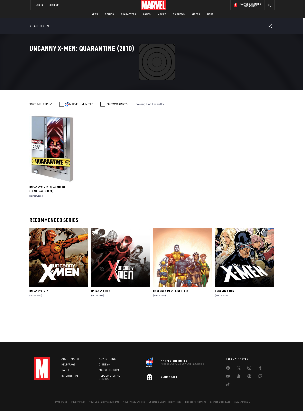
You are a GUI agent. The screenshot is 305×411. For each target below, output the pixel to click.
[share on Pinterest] (249, 377)
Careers (67, 370)
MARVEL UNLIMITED (81, 136)
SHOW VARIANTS (117, 136)
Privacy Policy (78, 401)
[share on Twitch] (260, 377)
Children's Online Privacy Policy (165, 401)
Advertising (107, 358)
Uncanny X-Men (39, 323)
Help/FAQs (68, 364)
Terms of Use (60, 401)
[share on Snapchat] (239, 377)
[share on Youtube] (228, 377)
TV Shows (179, 14)
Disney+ (104, 364)
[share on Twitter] (239, 369)
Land (40, 227)
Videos (196, 14)
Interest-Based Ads (220, 401)
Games (147, 14)
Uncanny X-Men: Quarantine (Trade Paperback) (47, 221)
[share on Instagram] (249, 369)
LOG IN (39, 5)
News (95, 14)
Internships (70, 375)
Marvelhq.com (109, 370)
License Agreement (195, 401)
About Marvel (71, 358)
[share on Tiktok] (228, 385)
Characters (128, 14)
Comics (109, 14)
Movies (162, 14)
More (210, 14)
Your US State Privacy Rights (104, 401)
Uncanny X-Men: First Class (170, 323)
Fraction (33, 227)
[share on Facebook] (228, 369)
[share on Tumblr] (260, 369)
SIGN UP (54, 5)
